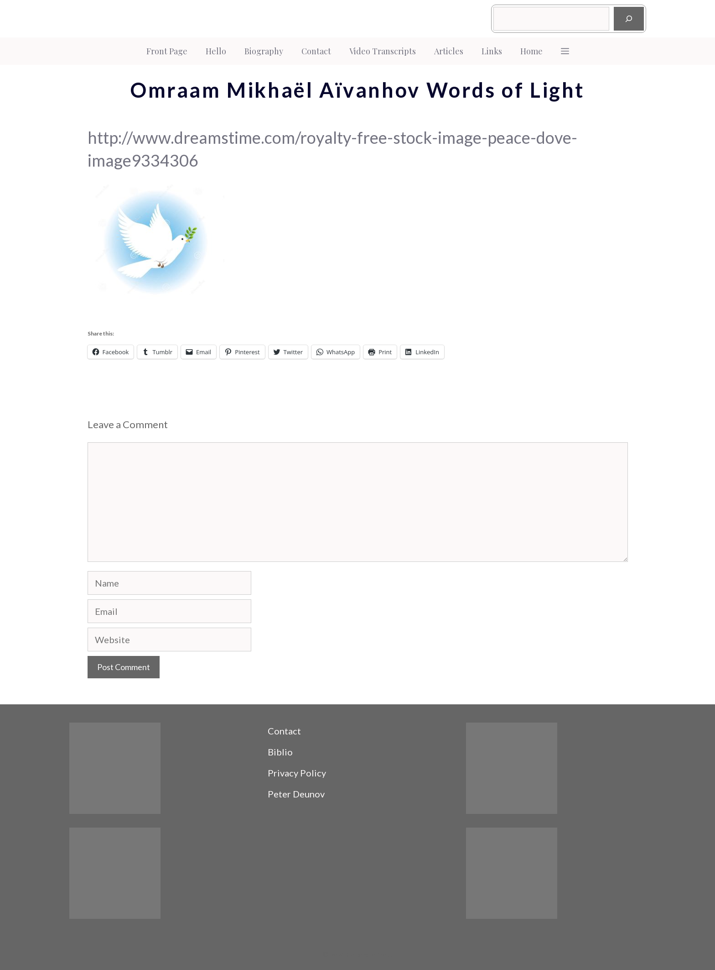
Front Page (166, 51)
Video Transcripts (382, 51)
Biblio (280, 751)
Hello (216, 51)
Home (531, 51)
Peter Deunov (296, 793)
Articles (448, 51)
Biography (263, 51)
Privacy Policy (297, 772)
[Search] (629, 19)
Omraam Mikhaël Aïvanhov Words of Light (357, 90)
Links (492, 51)
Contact (316, 51)
